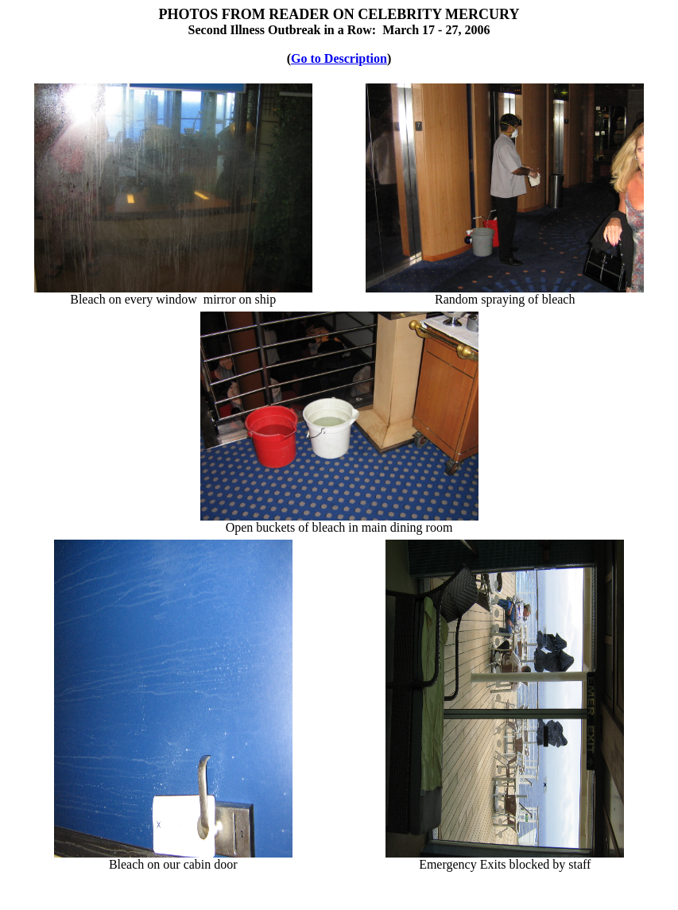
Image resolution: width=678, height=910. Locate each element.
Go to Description (339, 58)
